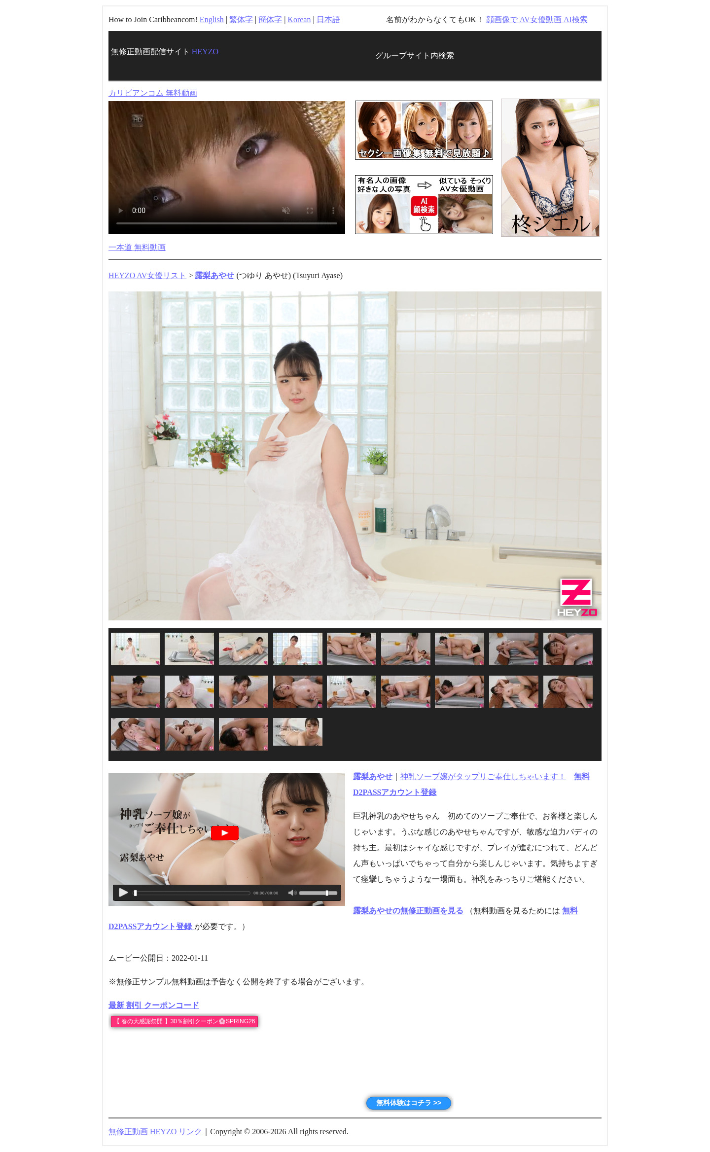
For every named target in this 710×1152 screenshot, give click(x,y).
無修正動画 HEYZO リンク (155, 1131)
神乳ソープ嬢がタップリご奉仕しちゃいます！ (483, 776)
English (212, 19)
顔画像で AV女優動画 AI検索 (537, 19)
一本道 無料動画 (137, 247)
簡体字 (270, 19)
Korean (299, 19)
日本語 (328, 19)
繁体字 (241, 19)
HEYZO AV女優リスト (147, 275)
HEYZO (205, 51)
